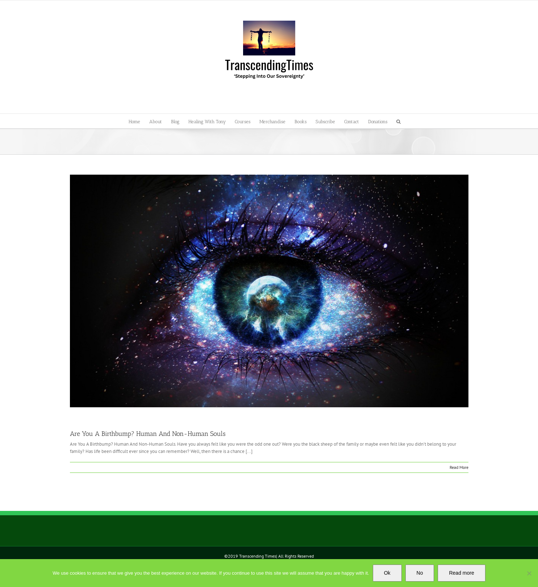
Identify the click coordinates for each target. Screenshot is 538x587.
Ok (387, 573)
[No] (529, 573)
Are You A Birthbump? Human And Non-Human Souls (148, 434)
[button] (398, 121)
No (420, 573)
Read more (461, 573)
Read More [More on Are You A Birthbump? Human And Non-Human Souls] (459, 467)
